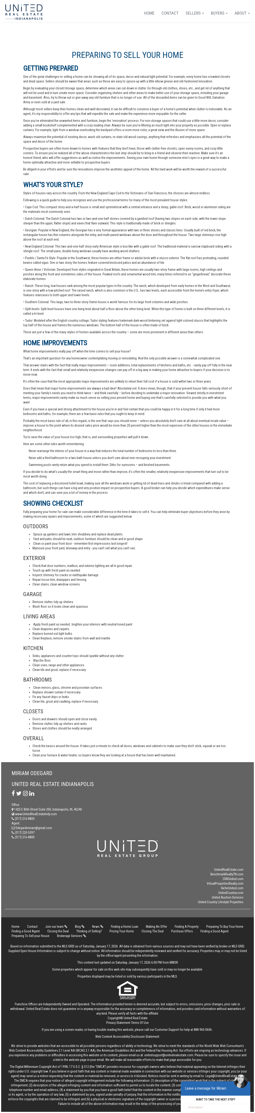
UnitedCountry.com (230, 893)
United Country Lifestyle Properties (220, 902)
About (242, 13)
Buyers (219, 13)
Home (149, 13)
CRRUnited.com (233, 879)
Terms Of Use (140, 1023)
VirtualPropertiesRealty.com (225, 883)
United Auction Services (227, 897)
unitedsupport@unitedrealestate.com (168, 1055)
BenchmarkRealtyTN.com (226, 874)
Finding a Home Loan (124, 926)
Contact (170, 13)
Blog (79, 926)
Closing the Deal (58, 931)
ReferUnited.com (232, 888)
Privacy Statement (118, 1023)
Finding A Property (187, 926)
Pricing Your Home (122, 931)
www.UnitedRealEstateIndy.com (34, 814)
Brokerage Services (71, 936)
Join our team (56, 926)
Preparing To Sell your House (30, 936)
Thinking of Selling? (89, 931)
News (97, 926)
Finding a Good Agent (26, 931)
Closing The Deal (153, 931)
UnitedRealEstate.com (228, 869)
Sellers (195, 13)
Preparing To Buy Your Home (224, 926)
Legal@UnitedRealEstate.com (224, 1076)
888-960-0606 (203, 1029)
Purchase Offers (182, 931)
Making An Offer (156, 926)
